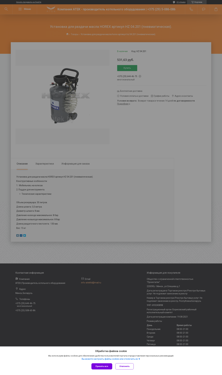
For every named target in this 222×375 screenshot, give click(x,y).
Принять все (101, 366)
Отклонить (124, 366)
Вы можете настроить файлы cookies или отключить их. (110, 359)
